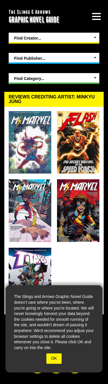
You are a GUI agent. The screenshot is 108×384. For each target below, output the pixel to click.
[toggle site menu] (96, 16)
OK (54, 358)
